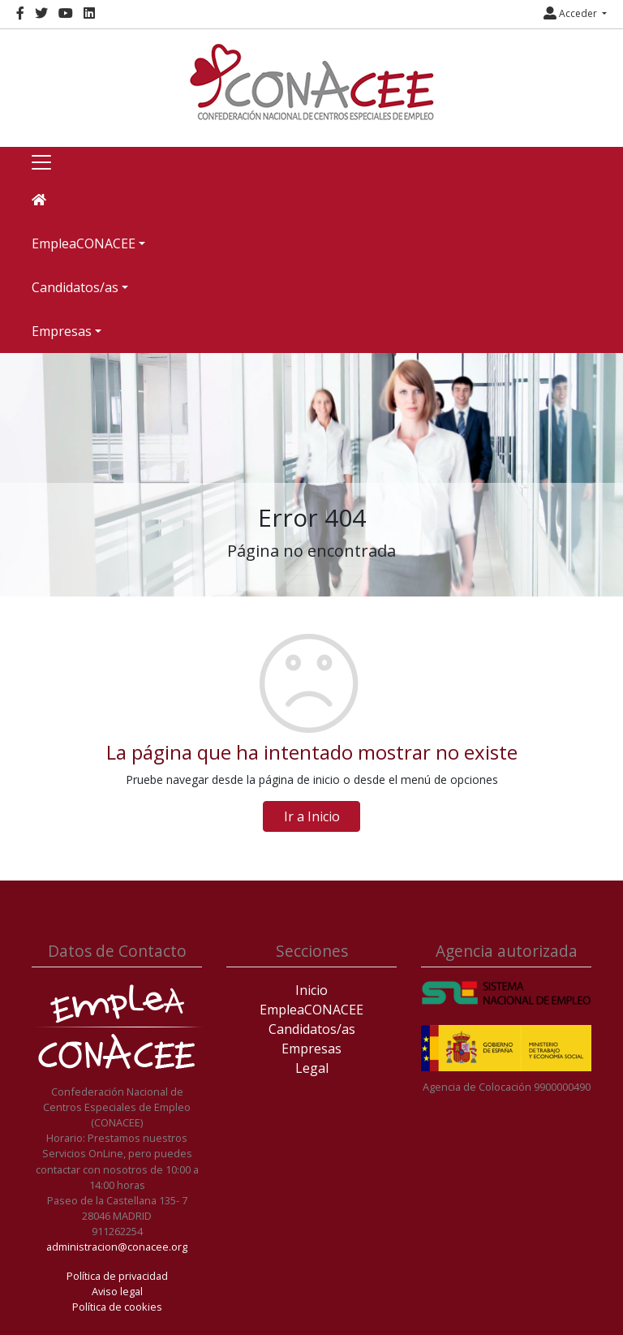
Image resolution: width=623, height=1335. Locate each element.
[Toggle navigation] (41, 162)
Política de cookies (117, 1306)
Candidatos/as (312, 1029)
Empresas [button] (62, 331)
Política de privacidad (117, 1275)
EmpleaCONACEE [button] (83, 243)
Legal (312, 1068)
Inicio (311, 990)
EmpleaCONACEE (311, 1009)
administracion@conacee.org (116, 1246)
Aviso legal (117, 1291)
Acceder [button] (571, 13)
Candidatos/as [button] (75, 287)
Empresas (311, 1048)
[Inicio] (311, 82)
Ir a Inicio (312, 816)
